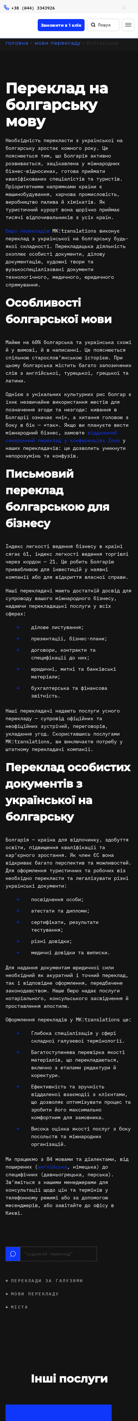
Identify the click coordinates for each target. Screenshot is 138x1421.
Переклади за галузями (47, 1280)
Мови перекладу (57, 43)
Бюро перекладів (27, 230)
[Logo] (10, 26)
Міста (19, 1307)
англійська (52, 1166)
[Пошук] (93, 24)
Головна (17, 43)
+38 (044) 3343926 (33, 7)
